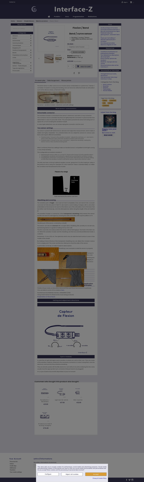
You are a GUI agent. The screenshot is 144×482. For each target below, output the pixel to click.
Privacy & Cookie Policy (99, 478)
